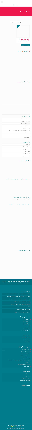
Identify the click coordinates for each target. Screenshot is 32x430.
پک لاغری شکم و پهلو (26, 153)
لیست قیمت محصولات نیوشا (25, 380)
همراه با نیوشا (27, 341)
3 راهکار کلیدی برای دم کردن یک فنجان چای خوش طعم (20, 304)
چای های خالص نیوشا (26, 128)
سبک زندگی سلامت (26, 339)
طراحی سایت (19, 426)
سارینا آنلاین (12, 426)
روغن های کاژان (27, 137)
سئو (15, 426)
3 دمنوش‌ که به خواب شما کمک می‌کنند (23, 309)
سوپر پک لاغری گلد (26, 144)
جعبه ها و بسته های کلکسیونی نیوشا (24, 364)
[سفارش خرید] (16, 22)
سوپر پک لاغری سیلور (26, 146)
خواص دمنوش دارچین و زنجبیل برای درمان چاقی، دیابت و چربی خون (18, 293)
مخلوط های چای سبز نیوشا (25, 123)
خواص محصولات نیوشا (26, 337)
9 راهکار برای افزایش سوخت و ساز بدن (23, 306)
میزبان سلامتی (9, 428)
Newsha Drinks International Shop (18, 428)
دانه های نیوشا (27, 132)
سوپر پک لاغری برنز (26, 149)
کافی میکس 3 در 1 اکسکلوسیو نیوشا (24, 40)
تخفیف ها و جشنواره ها (26, 378)
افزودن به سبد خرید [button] (25, 45)
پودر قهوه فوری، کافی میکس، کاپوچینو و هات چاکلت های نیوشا (19, 130)
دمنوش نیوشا (15, 425)
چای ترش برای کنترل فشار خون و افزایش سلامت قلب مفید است (18, 296)
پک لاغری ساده (27, 151)
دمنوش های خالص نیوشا (26, 118)
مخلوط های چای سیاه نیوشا (25, 125)
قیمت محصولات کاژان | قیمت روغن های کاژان (22, 301)
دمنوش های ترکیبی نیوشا (25, 121)
